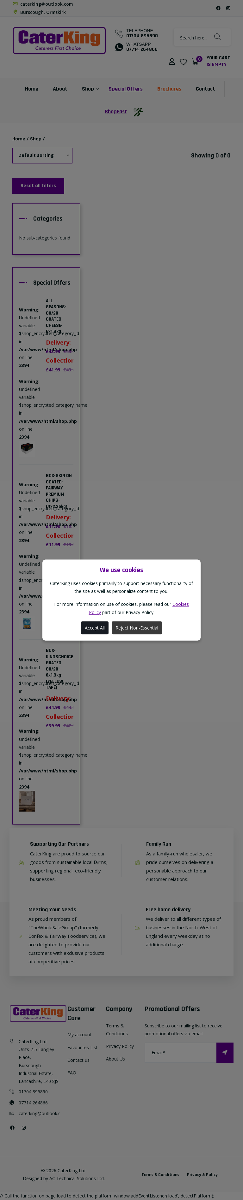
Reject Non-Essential (136, 628)
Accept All (95, 628)
